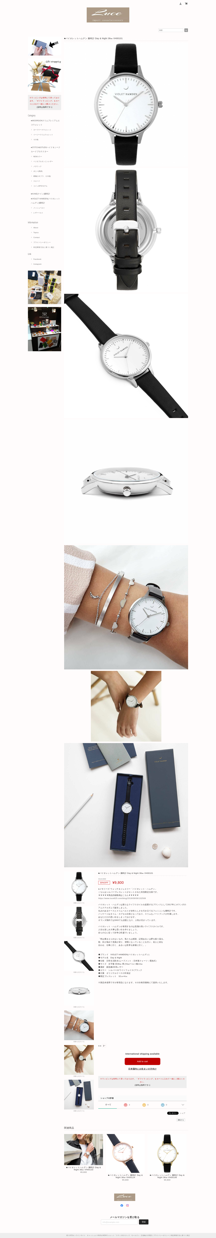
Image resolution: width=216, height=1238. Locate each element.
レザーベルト (38, 213)
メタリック (37, 166)
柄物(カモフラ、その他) (42, 176)
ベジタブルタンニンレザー (43, 161)
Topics (36, 232)
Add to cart (142, 1061)
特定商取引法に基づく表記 (43, 247)
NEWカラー (37, 156)
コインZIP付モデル (40, 186)
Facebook (37, 259)
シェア (182, 1113)
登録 (144, 1222)
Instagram (37, 264)
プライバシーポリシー (42, 242)
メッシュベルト (39, 208)
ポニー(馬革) (38, 171)
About (35, 227)
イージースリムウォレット (43, 135)
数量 (99, 1046)
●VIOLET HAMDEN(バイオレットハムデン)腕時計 (45, 201)
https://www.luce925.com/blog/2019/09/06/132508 (122, 898)
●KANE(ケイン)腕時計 (40, 194)
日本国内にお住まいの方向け (142, 1069)
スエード (36, 181)
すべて (108, 1105)
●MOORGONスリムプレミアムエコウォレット (45, 122)
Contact (36, 237)
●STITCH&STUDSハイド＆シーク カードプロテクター (45, 149)
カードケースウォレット (42, 130)
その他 (35, 139)
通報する (181, 1120)
